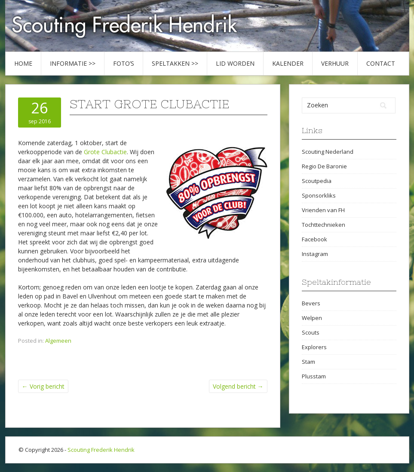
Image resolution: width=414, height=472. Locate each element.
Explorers (314, 347)
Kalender (288, 63)
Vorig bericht (43, 386)
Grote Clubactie (105, 152)
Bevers (311, 303)
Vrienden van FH (323, 210)
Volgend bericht (238, 386)
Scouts (310, 332)
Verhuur (335, 63)
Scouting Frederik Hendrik (101, 450)
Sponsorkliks (319, 195)
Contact (380, 63)
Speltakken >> (175, 63)
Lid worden (235, 63)
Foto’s (123, 63)
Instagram (315, 254)
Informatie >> (72, 63)
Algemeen (58, 340)
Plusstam (314, 376)
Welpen (312, 318)
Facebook (314, 239)
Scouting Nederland (327, 151)
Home (23, 63)
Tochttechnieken (323, 224)
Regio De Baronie (324, 166)
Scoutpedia (316, 181)
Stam (308, 361)
